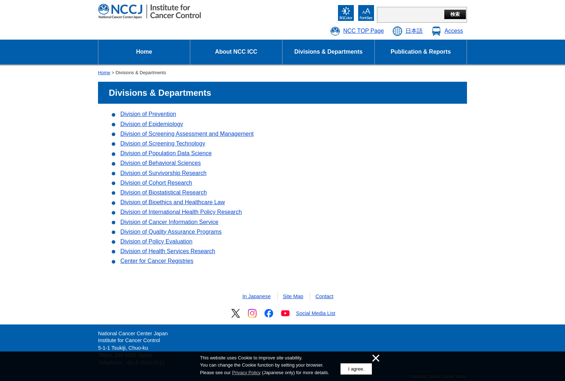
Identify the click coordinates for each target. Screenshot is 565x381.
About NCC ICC (236, 52)
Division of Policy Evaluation (156, 241)
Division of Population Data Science (166, 153)
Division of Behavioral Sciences (160, 163)
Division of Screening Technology (162, 143)
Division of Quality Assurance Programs (171, 232)
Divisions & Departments (328, 52)
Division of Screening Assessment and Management (187, 134)
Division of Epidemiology (151, 124)
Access (453, 31)
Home (144, 52)
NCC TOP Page (363, 31)
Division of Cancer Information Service (169, 222)
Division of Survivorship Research (163, 173)
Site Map (293, 296)
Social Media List (315, 313)
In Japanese (257, 296)
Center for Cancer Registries (156, 261)
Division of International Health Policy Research (181, 212)
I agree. (356, 369)
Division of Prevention (148, 114)
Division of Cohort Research (156, 183)
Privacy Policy (246, 372)
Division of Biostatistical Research (163, 192)
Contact (325, 296)
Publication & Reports (421, 52)
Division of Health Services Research (167, 251)
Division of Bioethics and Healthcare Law (172, 202)
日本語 (414, 31)
